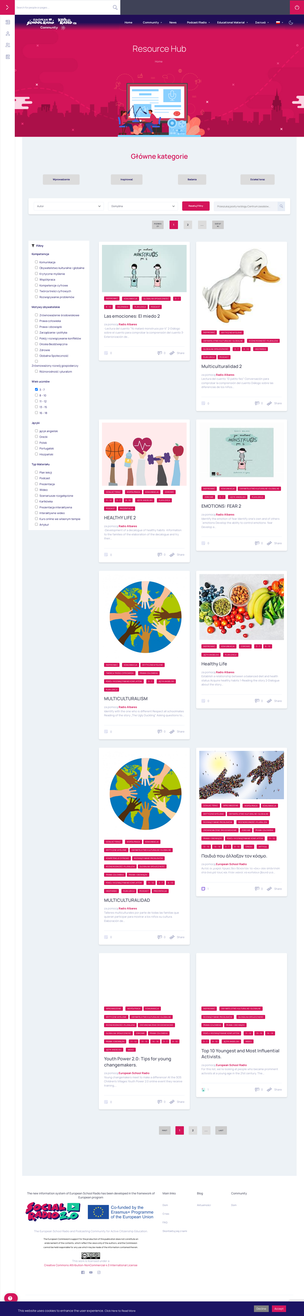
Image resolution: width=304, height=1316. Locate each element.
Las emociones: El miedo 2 (133, 317)
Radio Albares (128, 325)
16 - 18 (43, 414)
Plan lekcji (45, 473)
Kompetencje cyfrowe (53, 286)
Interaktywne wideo (52, 514)
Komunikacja (47, 263)
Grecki (43, 438)
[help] (11, 1298)
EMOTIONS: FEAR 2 (221, 507)
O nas (166, 1214)
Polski (43, 443)
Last (221, 1131)
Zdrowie (44, 351)
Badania (192, 180)
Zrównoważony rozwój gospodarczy (55, 366)
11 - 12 (42, 402)
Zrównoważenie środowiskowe (59, 316)
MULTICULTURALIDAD (128, 901)
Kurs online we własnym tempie (59, 520)
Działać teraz (258, 180)
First (164, 1131)
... (206, 1131)
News (172, 22)
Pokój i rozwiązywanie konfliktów (60, 339)
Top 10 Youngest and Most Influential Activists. (229, 1054)
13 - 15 (43, 408)
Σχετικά (260, 22)
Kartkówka (46, 502)
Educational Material (231, 22)
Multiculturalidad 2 (222, 367)
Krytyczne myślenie (52, 275)
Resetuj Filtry (195, 206)
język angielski (48, 432)
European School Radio (231, 865)
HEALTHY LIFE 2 (120, 518)
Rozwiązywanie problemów (56, 298)
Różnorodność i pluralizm (55, 372)
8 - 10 (42, 396)
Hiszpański (46, 455)
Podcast (44, 479)
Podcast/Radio (197, 22)
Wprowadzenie (61, 180)
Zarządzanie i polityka (53, 333)
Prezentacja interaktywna (55, 508)
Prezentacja (47, 485)
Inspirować (126, 180)
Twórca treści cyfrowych (55, 292)
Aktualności (204, 1205)
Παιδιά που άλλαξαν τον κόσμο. (235, 856)
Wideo (43, 490)
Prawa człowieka (50, 322)
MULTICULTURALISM (126, 699)
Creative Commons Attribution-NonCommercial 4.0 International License (90, 1265)
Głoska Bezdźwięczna (53, 345)
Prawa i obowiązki (50, 328)
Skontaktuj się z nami (175, 1231)
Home (128, 22)
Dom (165, 1205)
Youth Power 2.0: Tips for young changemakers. (138, 1062)
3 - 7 (42, 390)
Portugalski (46, 449)
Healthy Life (214, 664)
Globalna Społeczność (53, 356)
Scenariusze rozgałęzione (56, 496)
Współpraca (47, 280)
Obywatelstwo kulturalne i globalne (61, 269)
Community (151, 22)
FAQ (165, 1222)
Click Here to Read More (120, 1311)
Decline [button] (261, 1309)
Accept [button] (279, 1309)
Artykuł (44, 525)
